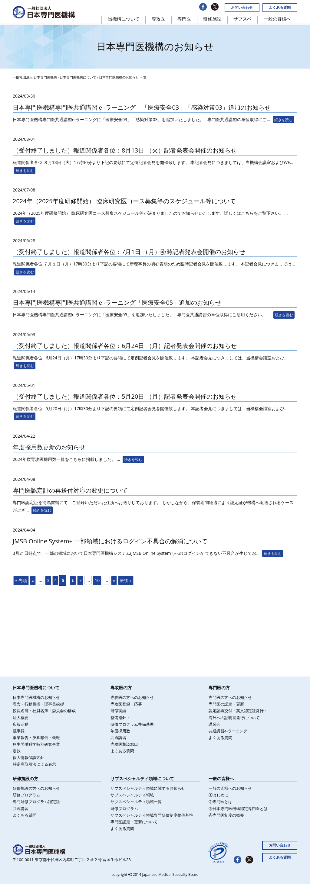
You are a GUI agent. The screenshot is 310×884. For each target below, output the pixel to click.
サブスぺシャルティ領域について (142, 778)
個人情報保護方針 (28, 757)
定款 (17, 751)
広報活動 (20, 724)
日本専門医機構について (78, 77)
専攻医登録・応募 (126, 704)
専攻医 (158, 19)
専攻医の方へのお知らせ (132, 697)
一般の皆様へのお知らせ (230, 788)
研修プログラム (26, 795)
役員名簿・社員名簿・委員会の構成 (44, 710)
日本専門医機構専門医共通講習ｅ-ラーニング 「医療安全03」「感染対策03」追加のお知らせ (142, 107)
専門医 (184, 19)
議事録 (19, 731)
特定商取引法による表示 (34, 764)
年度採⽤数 (120, 731)
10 (97, 580)
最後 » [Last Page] (126, 580)
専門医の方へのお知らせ (230, 697)
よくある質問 (280, 7)
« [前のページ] (33, 580)
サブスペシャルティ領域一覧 (136, 801)
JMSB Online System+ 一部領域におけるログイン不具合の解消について (110, 541)
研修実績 (118, 710)
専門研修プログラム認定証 (36, 801)
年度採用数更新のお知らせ (49, 447)
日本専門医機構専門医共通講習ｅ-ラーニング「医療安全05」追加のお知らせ (117, 302)
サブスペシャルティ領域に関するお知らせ (147, 788)
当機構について (124, 19)
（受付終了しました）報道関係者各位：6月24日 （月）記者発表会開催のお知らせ (125, 346)
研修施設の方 (25, 778)
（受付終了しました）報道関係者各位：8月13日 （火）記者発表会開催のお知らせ (125, 150)
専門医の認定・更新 (226, 704)
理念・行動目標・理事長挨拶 (38, 704)
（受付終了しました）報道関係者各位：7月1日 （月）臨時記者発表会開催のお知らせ (129, 252)
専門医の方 (219, 687)
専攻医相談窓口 (124, 744)
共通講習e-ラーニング (228, 731)
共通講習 (118, 737)
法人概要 (20, 717)
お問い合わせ (242, 7)
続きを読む (283, 119)
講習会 (214, 724)
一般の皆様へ (277, 19)
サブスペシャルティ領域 (132, 795)
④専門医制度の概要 (226, 815)
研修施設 (212, 19)
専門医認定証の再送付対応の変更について (70, 490)
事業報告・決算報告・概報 (36, 737)
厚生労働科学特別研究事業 (36, 744)
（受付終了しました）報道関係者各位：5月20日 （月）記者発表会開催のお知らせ (125, 396)
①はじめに (218, 795)
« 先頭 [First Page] (21, 580)
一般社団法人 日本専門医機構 (35, 77)
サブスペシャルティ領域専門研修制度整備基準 (151, 815)
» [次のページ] (114, 580)
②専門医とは (220, 801)
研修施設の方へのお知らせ (36, 788)
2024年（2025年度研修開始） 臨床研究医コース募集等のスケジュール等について (124, 201)
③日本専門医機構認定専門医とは (238, 808)
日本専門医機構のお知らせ (36, 697)
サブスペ (242, 19)
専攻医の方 (121, 687)
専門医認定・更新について (134, 822)
